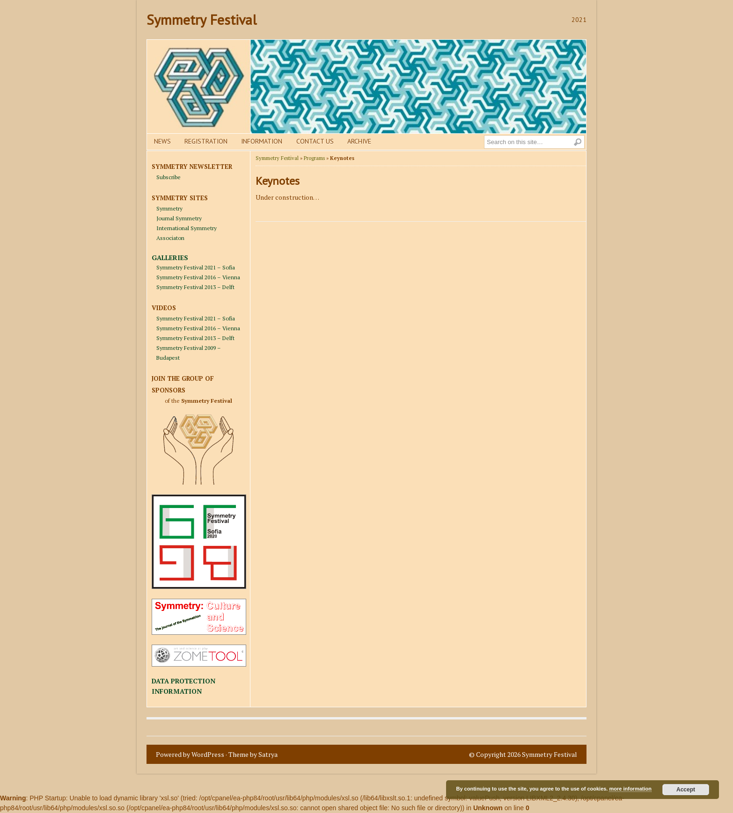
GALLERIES (170, 257)
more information (630, 788)
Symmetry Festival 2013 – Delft (195, 286)
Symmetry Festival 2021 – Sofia (195, 267)
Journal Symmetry (179, 218)
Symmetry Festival (202, 19)
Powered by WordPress (190, 754)
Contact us (315, 141)
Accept (685, 789)
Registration (205, 141)
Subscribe (168, 177)
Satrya (268, 754)
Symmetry (169, 208)
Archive (359, 141)
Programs (314, 158)
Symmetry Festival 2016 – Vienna (198, 277)
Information (261, 141)
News (162, 141)
